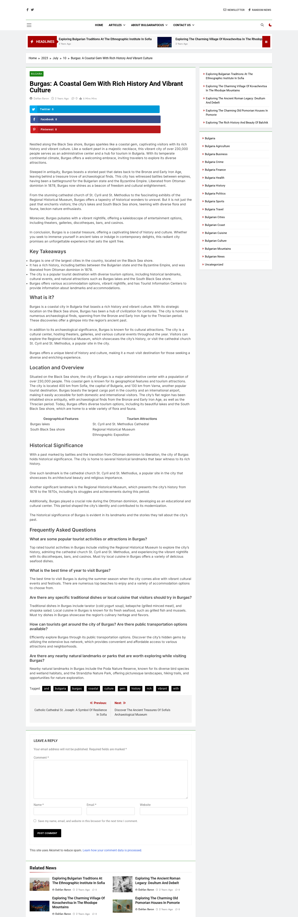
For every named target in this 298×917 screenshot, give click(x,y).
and (46, 669)
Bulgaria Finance (215, 169)
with (176, 669)
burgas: (77, 669)
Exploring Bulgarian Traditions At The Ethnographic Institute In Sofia (113, 39)
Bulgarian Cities (215, 217)
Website (145, 785)
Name (39, 785)
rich (149, 669)
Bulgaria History (215, 185)
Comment (41, 738)
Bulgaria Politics (215, 193)
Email (91, 785)
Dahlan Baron (41, 98)
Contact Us (182, 25)
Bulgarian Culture (216, 240)
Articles (115, 25)
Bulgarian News (215, 256)
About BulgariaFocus (147, 25)
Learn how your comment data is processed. (112, 830)
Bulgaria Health (214, 177)
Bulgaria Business (216, 154)
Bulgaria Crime (214, 162)
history (136, 669)
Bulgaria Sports (214, 201)
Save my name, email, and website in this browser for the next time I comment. (88, 801)
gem (122, 669)
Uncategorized (214, 264)
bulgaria (60, 669)
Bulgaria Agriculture (217, 146)
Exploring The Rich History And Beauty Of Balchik (237, 122)
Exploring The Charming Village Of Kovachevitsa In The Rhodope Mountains (235, 39)
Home (99, 25)
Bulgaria (36, 74)
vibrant (162, 669)
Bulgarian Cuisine (216, 233)
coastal (93, 669)
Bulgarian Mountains (218, 248)
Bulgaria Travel (214, 209)
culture (108, 669)
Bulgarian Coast (215, 225)
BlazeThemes (174, 909)
